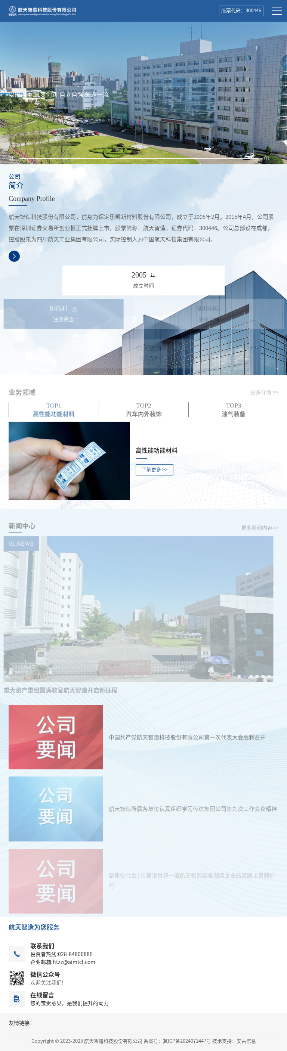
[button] (139, 158)
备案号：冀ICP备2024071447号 (177, 1041)
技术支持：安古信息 (234, 1041)
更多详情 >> (264, 395)
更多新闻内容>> (259, 530)
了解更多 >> (154, 469)
